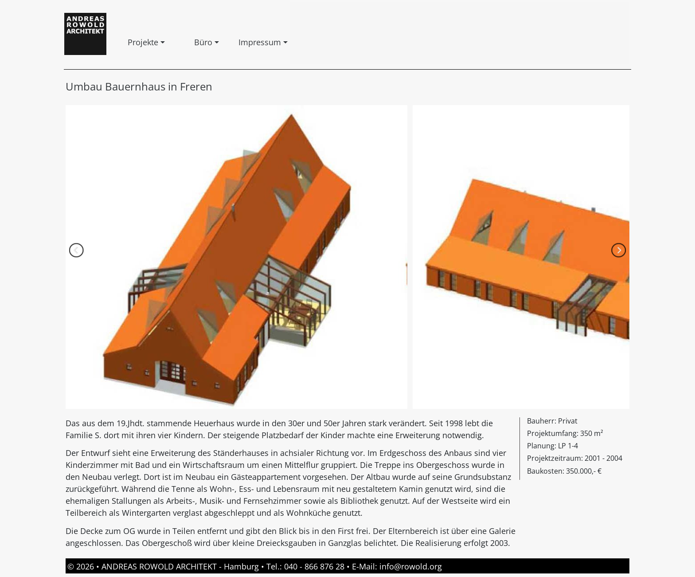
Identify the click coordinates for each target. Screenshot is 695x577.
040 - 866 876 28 (314, 566)
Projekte (129, 42)
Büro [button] (196, 42)
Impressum (240, 42)
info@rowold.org (410, 566)
